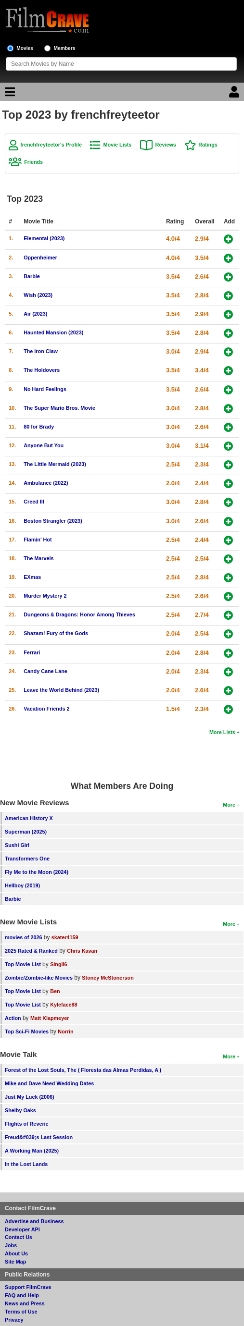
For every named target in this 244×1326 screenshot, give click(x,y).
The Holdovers (42, 370)
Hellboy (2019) (22, 885)
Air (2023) (35, 314)
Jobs (11, 1245)
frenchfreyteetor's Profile (51, 144)
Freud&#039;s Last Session (39, 1137)
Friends (33, 162)
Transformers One (27, 858)
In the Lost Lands (26, 1164)
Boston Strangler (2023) (53, 521)
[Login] (235, 94)
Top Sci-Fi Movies (27, 1031)
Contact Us (18, 1237)
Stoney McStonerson (107, 978)
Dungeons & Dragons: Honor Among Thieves (79, 614)
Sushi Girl (17, 845)
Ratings (208, 144)
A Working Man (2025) (32, 1151)
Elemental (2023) (44, 238)
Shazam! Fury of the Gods (56, 633)
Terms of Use (21, 1311)
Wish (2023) (38, 295)
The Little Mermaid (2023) (55, 464)
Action (13, 1018)
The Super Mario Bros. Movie (59, 408)
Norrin (65, 1031)
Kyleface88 (63, 1004)
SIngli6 (58, 964)
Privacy (14, 1320)
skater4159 (64, 937)
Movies (24, 48)
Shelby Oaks (20, 1110)
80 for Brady (39, 427)
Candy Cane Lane (45, 671)
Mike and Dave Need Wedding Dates (49, 1083)
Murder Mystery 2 (45, 596)
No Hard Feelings (45, 389)
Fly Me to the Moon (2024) (36, 872)
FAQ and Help (22, 1295)
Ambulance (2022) (46, 483)
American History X (29, 818)
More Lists (222, 732)
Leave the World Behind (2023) (61, 690)
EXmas (32, 577)
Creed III (34, 501)
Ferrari (32, 652)
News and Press (25, 1303)
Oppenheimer (40, 257)
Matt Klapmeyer (49, 1018)
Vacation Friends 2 (46, 709)
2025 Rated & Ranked (31, 951)
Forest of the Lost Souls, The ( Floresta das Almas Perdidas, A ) (83, 1070)
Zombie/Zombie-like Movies (39, 978)
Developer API (22, 1229)
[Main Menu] (8, 94)
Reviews (165, 144)
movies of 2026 (23, 937)
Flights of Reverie (27, 1124)
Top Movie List (23, 964)
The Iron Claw (41, 351)
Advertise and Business (34, 1221)
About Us (16, 1253)
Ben (55, 991)
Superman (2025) (26, 832)
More (229, 805)
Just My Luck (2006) (29, 1097)
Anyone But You (44, 445)
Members (65, 48)
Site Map (15, 1262)
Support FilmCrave (28, 1287)
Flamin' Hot (37, 539)
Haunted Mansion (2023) (53, 332)
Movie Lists (117, 144)
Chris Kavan (82, 951)
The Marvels (38, 558)
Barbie (32, 276)
